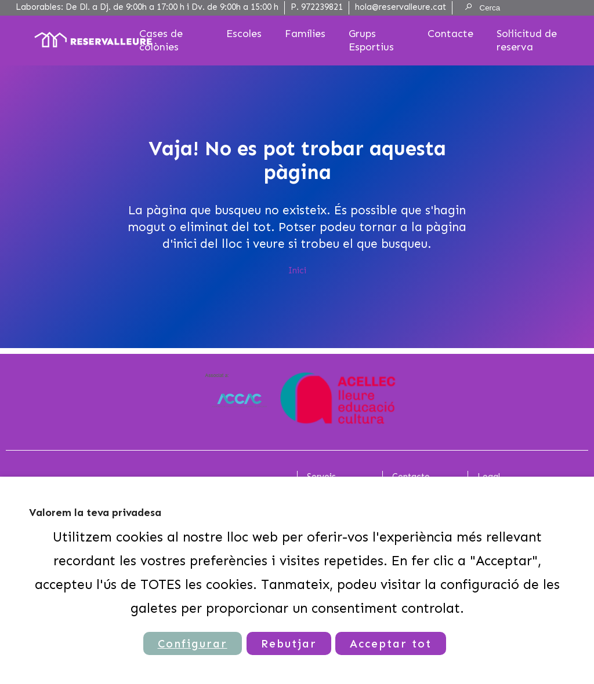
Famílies (305, 33)
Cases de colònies (161, 40)
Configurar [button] (192, 643)
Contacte (450, 33)
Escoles (244, 33)
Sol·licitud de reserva (527, 40)
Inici (297, 270)
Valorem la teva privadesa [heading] (95, 512)
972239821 (322, 7)
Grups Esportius (371, 40)
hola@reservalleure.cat (400, 7)
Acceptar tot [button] (391, 643)
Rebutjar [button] (289, 643)
